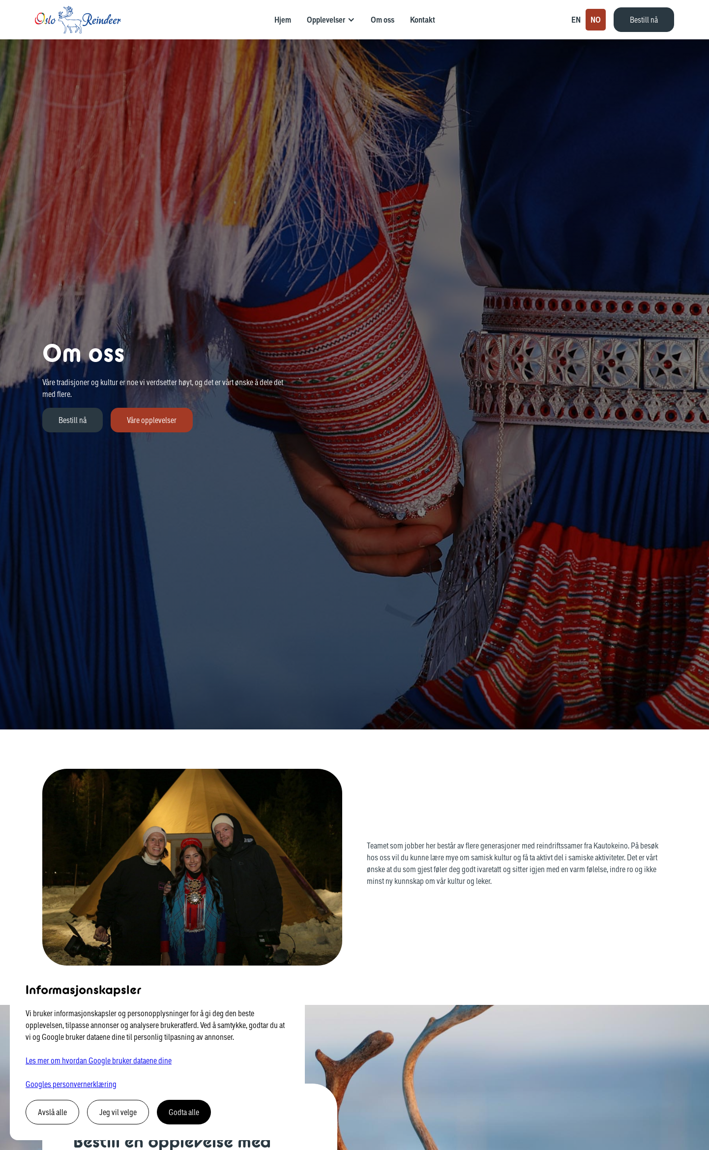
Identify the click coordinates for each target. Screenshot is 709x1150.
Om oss (382, 19)
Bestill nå (644, 19)
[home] (78, 19)
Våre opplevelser (152, 420)
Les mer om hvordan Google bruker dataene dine (99, 1060)
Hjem (282, 19)
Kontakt (422, 19)
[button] (331, 20)
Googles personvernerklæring (71, 1084)
